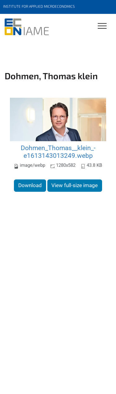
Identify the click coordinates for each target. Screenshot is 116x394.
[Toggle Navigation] (102, 26)
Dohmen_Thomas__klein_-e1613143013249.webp (58, 152)
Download (30, 185)
